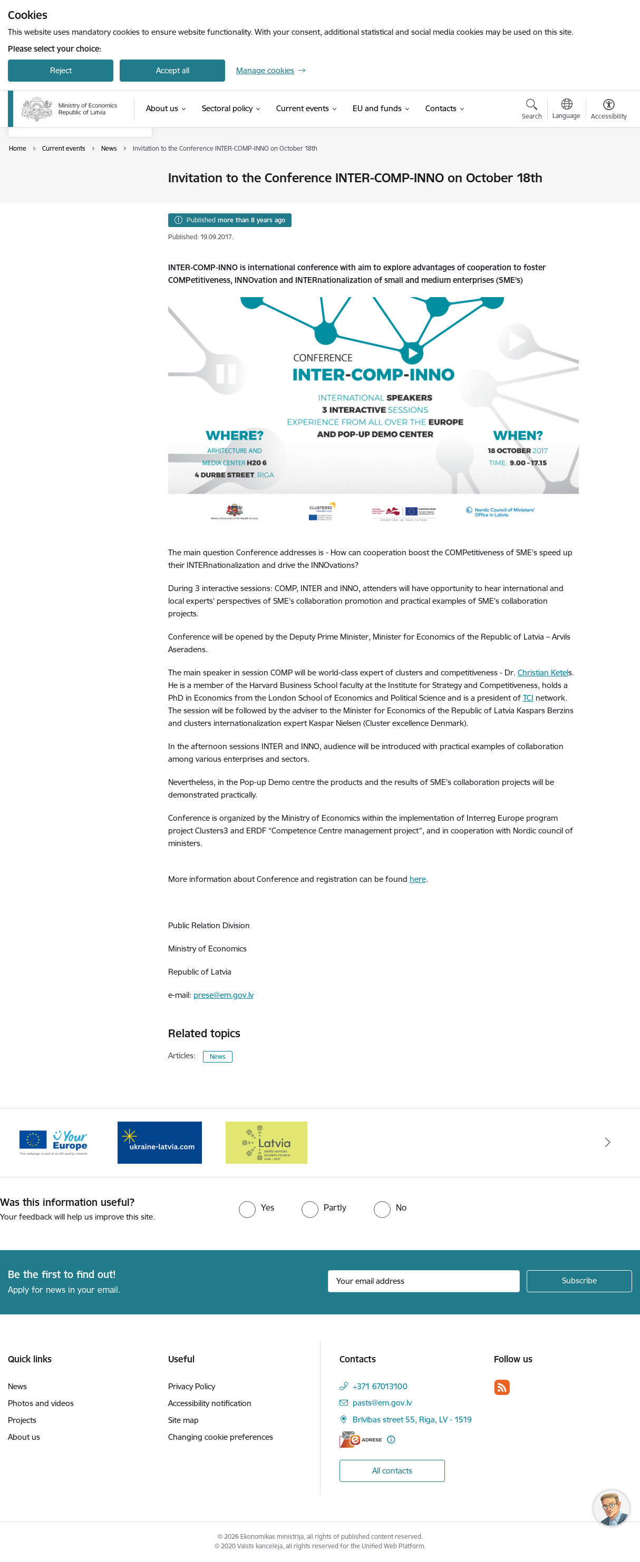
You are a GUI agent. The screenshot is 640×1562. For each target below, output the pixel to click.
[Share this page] (606, 200)
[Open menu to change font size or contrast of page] (609, 110)
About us (24, 1437)
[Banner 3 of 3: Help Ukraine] (160, 1142)
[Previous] (32, 1142)
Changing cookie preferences (220, 1437)
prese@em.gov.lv (223, 995)
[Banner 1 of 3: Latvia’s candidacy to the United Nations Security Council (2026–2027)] (266, 1142)
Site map (183, 1420)
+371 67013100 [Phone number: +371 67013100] (380, 1386)
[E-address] (361, 1439)
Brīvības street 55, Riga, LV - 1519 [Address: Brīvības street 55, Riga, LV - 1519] (412, 1419)
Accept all (172, 70)
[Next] (608, 1142)
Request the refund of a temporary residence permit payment (68, 223)
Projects (22, 1420)
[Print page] (606, 173)
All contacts (392, 1471)
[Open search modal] (532, 110)
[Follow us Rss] (502, 1387)
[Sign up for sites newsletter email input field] (424, 1281)
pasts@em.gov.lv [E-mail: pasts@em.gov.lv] (382, 1403)
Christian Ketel (543, 672)
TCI (528, 698)
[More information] (391, 1439)
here (418, 879)
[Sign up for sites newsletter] (579, 1281)
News (28, 179)
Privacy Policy (191, 1386)
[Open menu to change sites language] (566, 110)
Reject (61, 70)
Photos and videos (52, 197)
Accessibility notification (209, 1403)
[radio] (256, 1207)
